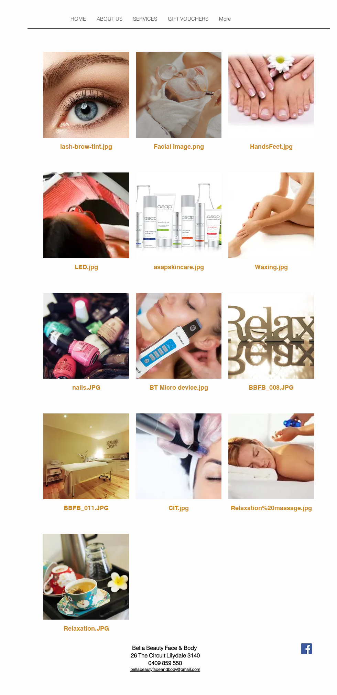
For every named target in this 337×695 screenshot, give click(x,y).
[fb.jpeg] (306, 648)
